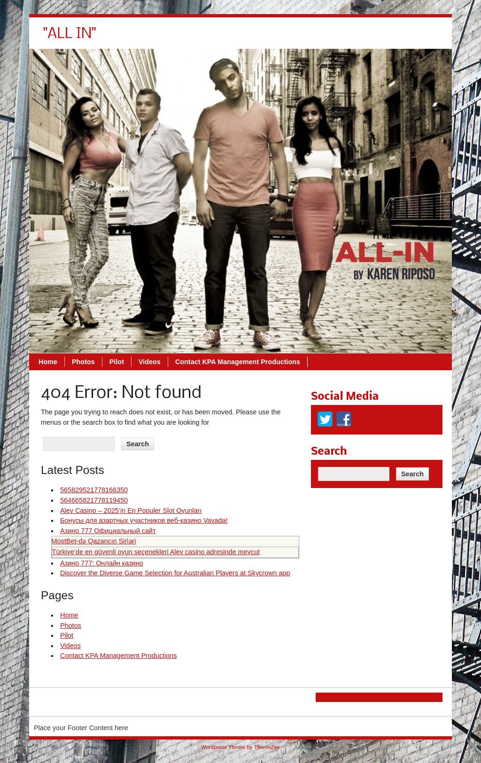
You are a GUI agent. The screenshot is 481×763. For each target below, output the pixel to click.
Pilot (249, 37)
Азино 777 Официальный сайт (108, 530)
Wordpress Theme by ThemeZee (240, 747)
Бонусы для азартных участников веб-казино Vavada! (143, 520)
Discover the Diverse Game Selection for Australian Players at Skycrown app (175, 573)
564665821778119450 (94, 500)
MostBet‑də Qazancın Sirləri (94, 541)
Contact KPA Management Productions (370, 37)
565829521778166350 (94, 490)
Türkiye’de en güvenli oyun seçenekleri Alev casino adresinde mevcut (156, 552)
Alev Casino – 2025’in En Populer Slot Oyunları (131, 510)
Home (180, 37)
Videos (282, 37)
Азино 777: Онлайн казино (101, 563)
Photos (215, 37)
